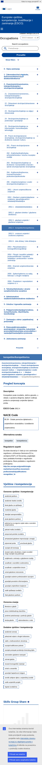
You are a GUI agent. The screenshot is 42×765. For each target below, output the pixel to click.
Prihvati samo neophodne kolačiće (22, 760)
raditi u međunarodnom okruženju (16, 641)
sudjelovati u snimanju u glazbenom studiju (19, 558)
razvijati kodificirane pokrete (14, 645)
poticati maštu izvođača (13, 529)
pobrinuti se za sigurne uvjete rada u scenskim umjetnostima (20, 524)
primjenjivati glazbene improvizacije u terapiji (19, 539)
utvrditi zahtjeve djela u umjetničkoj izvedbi (19, 678)
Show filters (10, 60)
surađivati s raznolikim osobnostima (17, 563)
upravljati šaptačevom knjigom (15, 673)
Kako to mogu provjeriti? (31, 1)
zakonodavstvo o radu (25, 620)
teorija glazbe (9, 620)
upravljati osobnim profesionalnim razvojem (19, 577)
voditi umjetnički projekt (12, 682)
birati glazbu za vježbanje (13, 505)
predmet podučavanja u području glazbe (18, 616)
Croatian (37, 8)
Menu (1, 29)
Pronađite (21, 55)
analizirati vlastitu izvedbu (13, 501)
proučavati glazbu (26, 543)
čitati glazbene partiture (12, 595)
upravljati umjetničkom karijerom (15, 586)
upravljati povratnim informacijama (16, 581)
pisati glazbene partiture (13, 519)
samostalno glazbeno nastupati (15, 655)
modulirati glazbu (10, 510)
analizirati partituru (11, 496)
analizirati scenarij (11, 632)
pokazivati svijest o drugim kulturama (17, 636)
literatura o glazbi (10, 606)
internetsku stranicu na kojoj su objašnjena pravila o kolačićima (22, 741)
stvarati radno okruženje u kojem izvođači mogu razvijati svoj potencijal (18, 553)
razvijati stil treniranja (12, 548)
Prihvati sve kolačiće (17, 754)
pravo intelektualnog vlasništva (15, 611)
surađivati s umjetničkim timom (15, 567)
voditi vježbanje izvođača (13, 590)
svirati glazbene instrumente (14, 572)
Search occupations (20, 44)
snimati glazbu (10, 659)
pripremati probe (10, 543)
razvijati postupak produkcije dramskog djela (19, 650)
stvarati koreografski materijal (14, 664)
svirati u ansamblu (11, 668)
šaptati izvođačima (11, 687)
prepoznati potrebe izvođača (14, 534)
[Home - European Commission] (18, 8)
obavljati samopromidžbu (13, 514)
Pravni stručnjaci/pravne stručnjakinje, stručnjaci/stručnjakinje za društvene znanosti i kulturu (20, 367)
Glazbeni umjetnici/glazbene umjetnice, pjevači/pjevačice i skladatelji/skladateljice (19, 374)
